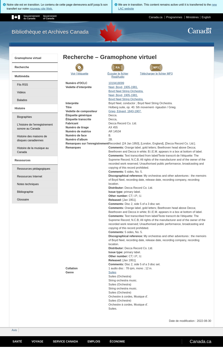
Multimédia (22, 76)
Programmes (174, 17)
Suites (112, 272)
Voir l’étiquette (79, 73)
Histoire (20, 108)
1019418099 (116, 83)
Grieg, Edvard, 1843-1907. (125, 111)
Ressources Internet (29, 176)
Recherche (22, 67)
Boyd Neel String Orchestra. (125, 91)
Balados (22, 100)
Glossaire (23, 199)
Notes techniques (28, 184)
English (206, 17)
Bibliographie (25, 191)
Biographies (24, 116)
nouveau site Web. (41, 8)
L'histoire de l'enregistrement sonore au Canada (35, 126)
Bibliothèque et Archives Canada (50, 32)
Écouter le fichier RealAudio (117, 75)
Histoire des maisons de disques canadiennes (32, 138)
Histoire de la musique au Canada (33, 150)
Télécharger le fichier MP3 (156, 73)
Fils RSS (22, 84)
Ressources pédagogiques (33, 168)
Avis (14, 330)
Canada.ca (155, 17)
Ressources (23, 160)
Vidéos (21, 92)
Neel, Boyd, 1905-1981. (123, 87)
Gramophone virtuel (28, 58)
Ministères (192, 17)
